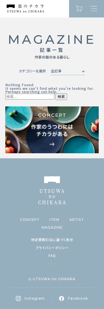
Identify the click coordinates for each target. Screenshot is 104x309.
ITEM (54, 219)
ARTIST (76, 219)
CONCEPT (30, 219)
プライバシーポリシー (52, 247)
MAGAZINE (52, 227)
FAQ (52, 255)
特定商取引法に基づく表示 (52, 239)
